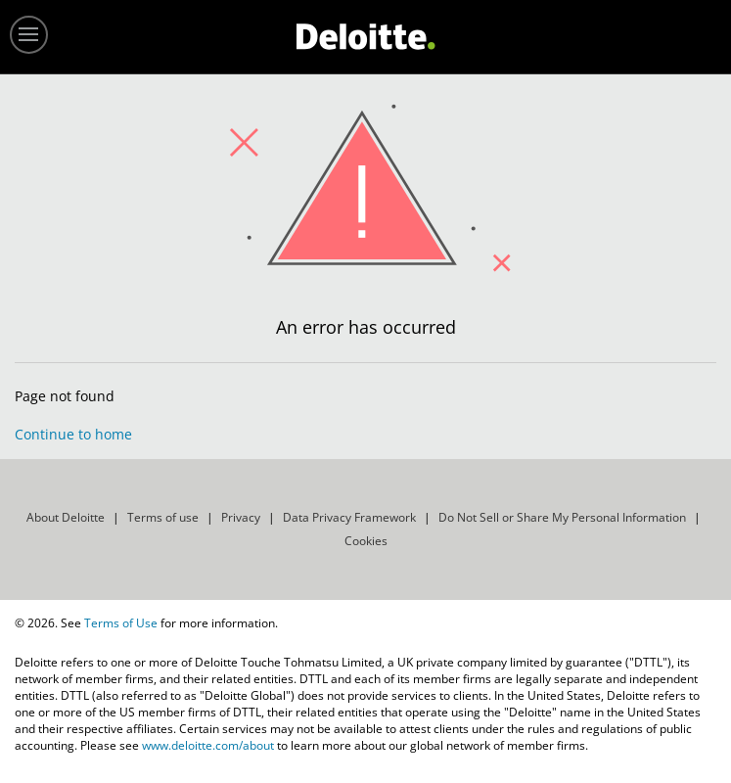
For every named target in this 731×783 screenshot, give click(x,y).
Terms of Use (121, 623)
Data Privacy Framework (349, 517)
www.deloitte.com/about (208, 745)
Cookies (366, 540)
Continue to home (73, 434)
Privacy (240, 517)
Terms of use (163, 517)
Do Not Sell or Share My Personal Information (562, 517)
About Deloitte (65, 517)
